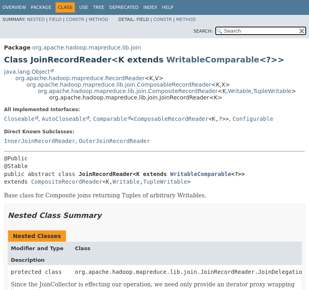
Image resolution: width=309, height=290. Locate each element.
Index (150, 7)
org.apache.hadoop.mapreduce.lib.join (86, 47)
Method (98, 19)
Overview (14, 7)
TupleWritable (272, 91)
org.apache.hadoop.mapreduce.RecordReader (80, 78)
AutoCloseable (64, 119)
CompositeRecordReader (66, 181)
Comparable (110, 119)
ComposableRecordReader (171, 119)
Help (167, 7)
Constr (75, 19)
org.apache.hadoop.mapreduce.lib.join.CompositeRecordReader (128, 91)
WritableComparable (212, 59)
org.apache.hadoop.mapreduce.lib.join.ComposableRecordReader (119, 84)
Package (41, 7)
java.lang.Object (27, 71)
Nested (36, 19)
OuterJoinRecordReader (114, 141)
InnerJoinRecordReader (39, 141)
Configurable (253, 119)
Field (55, 19)
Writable (239, 91)
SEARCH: (203, 31)
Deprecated (123, 7)
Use (83, 7)
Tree (98, 7)
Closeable (19, 119)
